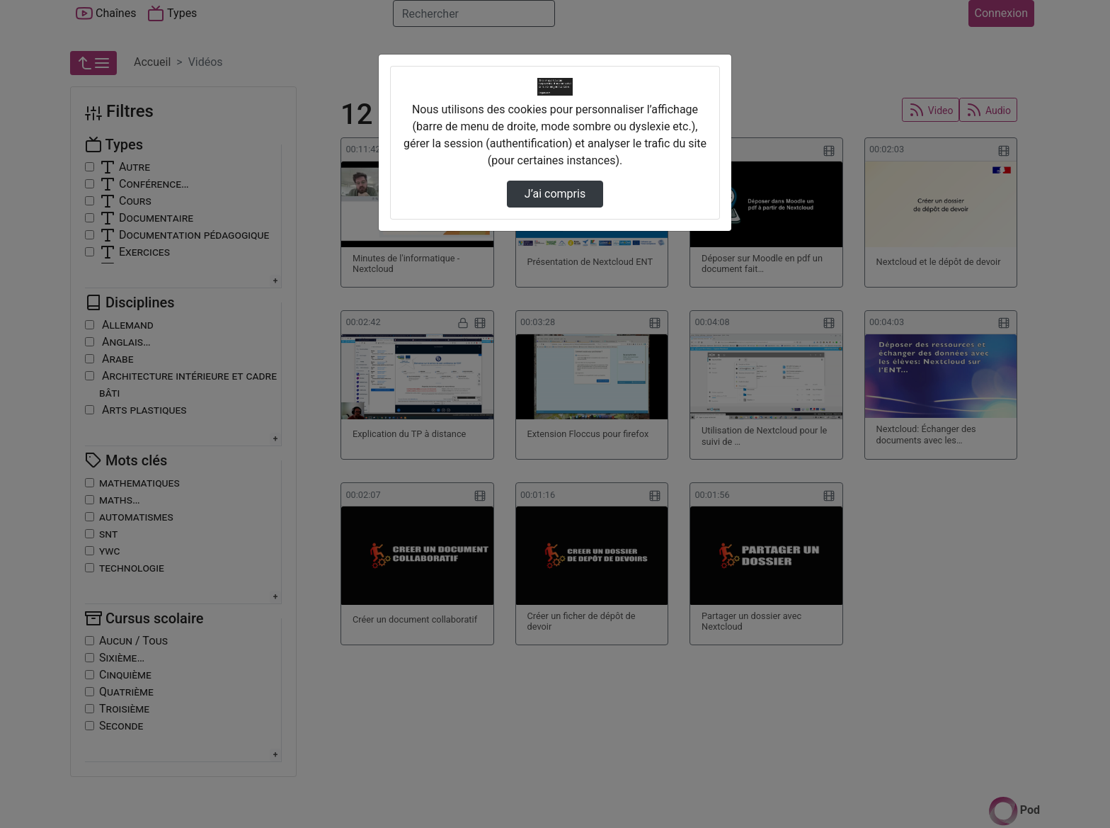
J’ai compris (555, 193)
